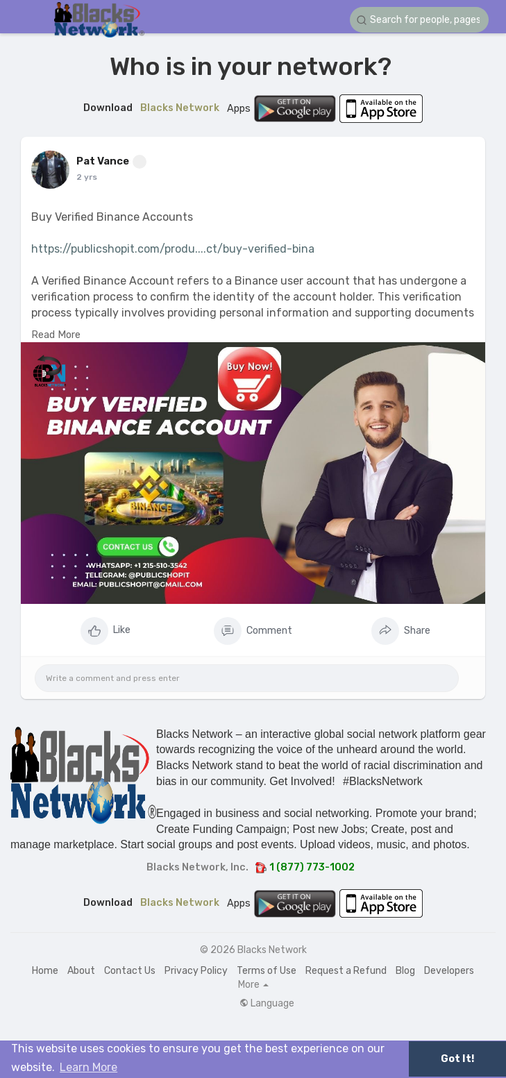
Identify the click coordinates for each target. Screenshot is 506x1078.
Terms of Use (266, 971)
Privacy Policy (196, 971)
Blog (405, 971)
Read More (56, 334)
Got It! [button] (457, 1059)
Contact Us (129, 971)
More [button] (253, 985)
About (81, 971)
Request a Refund (346, 971)
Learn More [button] (88, 1067)
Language (266, 1004)
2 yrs (86, 177)
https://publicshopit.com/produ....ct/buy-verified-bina (172, 248)
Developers (449, 971)
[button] (419, 19)
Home (45, 971)
